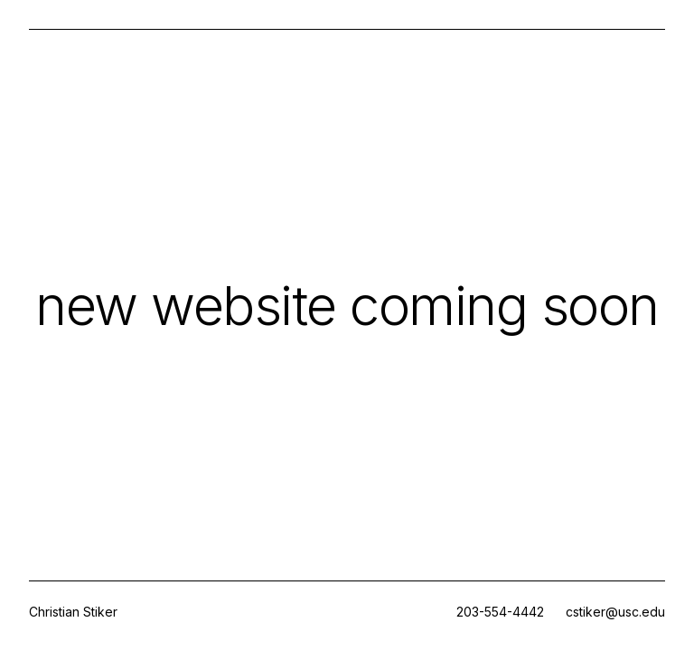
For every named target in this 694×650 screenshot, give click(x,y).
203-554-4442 (500, 611)
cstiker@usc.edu (615, 611)
